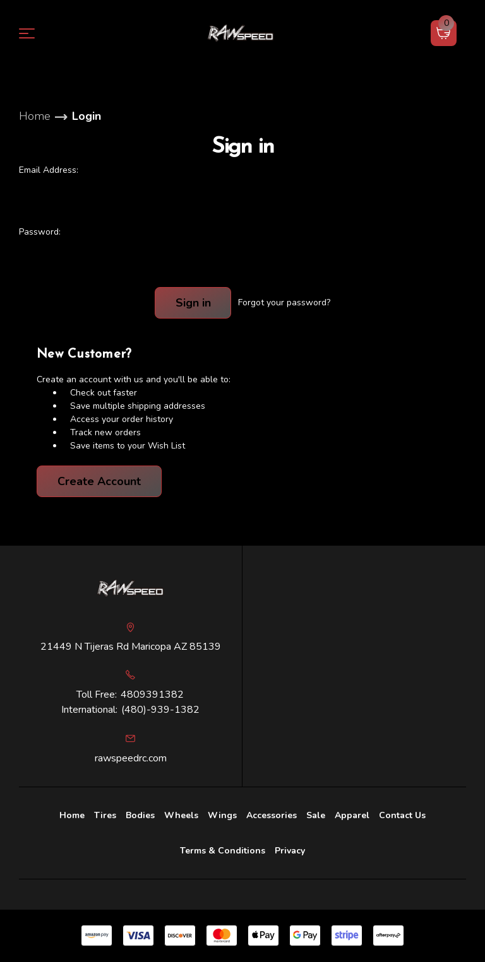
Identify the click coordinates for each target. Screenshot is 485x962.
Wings (222, 815)
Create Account (99, 481)
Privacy (290, 851)
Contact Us (402, 815)
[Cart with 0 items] (444, 33)
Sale (315, 815)
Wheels (181, 815)
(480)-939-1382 (160, 710)
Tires (105, 815)
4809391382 (152, 694)
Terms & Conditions (222, 851)
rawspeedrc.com (131, 758)
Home (72, 815)
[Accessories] (271, 815)
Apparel (352, 815)
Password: (40, 232)
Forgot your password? (284, 302)
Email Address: (48, 170)
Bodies (140, 815)
